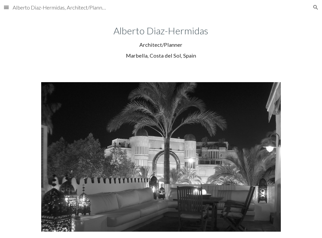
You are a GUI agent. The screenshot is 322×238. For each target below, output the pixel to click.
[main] (161, 41)
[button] (6, 7)
